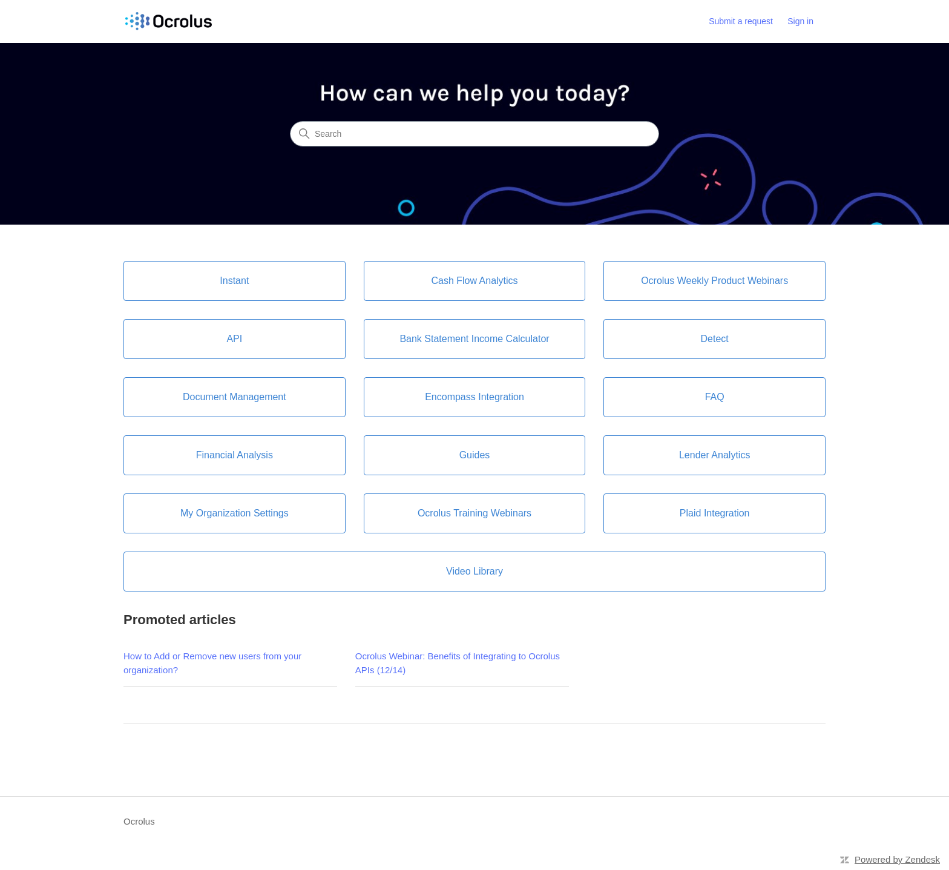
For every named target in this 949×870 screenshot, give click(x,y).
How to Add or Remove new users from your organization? (212, 663)
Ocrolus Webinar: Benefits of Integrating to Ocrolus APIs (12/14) (457, 663)
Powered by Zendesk (897, 859)
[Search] (474, 134)
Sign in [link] (800, 21)
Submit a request (741, 21)
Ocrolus (139, 821)
